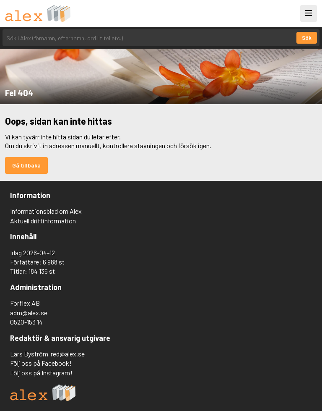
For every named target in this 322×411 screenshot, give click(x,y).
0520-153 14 (26, 322)
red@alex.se (68, 354)
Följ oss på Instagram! (41, 373)
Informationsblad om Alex (46, 211)
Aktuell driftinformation (43, 221)
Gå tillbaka (26, 165)
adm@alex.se (28, 313)
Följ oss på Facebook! (41, 363)
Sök (307, 37)
